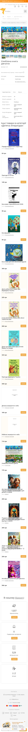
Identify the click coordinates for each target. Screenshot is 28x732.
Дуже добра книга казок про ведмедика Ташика (11, 289)
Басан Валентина (9, 292)
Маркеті (19, 597)
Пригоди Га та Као (8, 175)
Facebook (5, 713)
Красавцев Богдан (9, 177)
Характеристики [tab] (6, 92)
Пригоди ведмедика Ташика (11, 377)
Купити (23, 153)
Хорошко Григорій (9, 148)
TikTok (13, 715)
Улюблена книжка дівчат (10, 463)
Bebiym (6, 494)
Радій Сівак (18, 79)
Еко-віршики (6, 233)
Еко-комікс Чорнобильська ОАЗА (12, 204)
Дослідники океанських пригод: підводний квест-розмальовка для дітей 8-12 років (13, 490)
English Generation (9, 580)
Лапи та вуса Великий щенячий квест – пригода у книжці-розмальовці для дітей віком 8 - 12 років (13, 548)
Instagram (13, 713)
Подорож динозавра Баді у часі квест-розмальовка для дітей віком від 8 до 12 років (13, 519)
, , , (14, 695)
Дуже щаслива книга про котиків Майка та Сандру (12, 347)
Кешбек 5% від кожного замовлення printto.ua (13, 1)
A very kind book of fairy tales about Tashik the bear (13, 318)
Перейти (14, 617)
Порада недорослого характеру (12, 146)
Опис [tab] (14, 92)
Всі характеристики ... (20, 81)
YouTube (21, 713)
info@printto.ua (23, 4)
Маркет (9, 16)
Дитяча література (19, 76)
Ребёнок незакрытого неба (10, 434)
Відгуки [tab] (20, 92)
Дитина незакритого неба (10, 406)
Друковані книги (18, 16)
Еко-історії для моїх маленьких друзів (14, 262)
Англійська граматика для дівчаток (13, 578)
